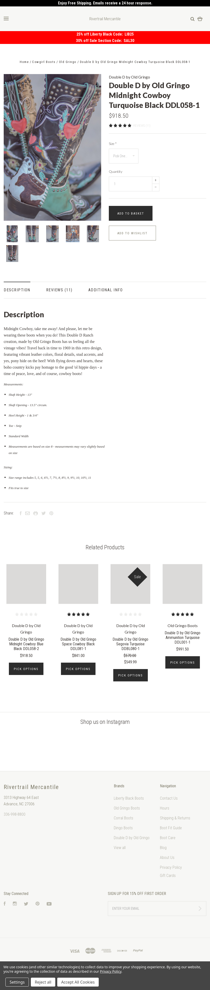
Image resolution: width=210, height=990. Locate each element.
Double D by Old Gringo (129, 77)
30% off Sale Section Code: (100, 40)
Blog (163, 847)
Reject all (43, 982)
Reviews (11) (142, 125)
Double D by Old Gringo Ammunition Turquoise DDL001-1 (182, 638)
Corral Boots (123, 818)
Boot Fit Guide (171, 828)
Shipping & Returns (175, 818)
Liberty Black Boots (129, 798)
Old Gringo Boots (127, 808)
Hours (164, 808)
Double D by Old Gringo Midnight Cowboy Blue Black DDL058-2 (26, 644)
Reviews (59, 290)
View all (120, 847)
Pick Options (26, 669)
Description (17, 290)
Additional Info (105, 290)
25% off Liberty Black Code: (100, 34)
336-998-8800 (14, 814)
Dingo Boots (123, 828)
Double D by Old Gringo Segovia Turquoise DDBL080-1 (130, 644)
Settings (17, 982)
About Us (167, 857)
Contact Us (169, 798)
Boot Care (167, 837)
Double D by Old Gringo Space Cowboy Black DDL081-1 (78, 644)
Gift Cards (168, 875)
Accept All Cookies (78, 982)
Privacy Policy (171, 867)
